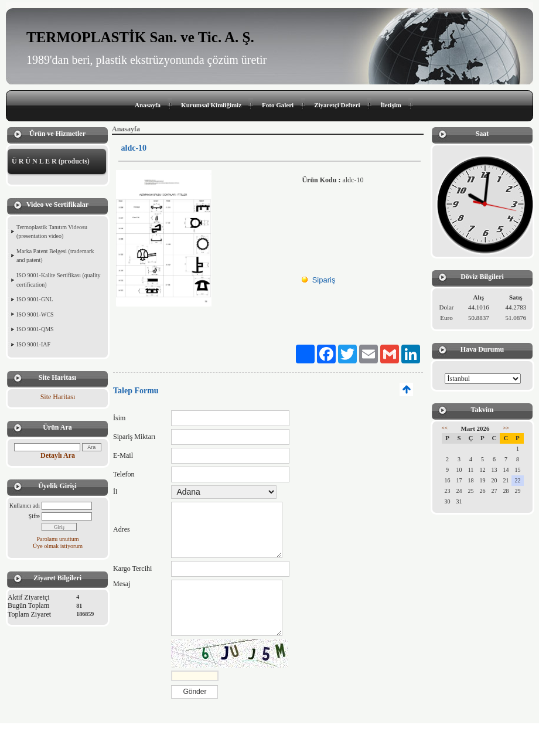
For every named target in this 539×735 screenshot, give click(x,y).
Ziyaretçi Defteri (337, 104)
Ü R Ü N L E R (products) (51, 161)
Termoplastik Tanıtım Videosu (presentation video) (51, 232)
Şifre (34, 516)
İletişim (390, 104)
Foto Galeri (278, 104)
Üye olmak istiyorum (58, 546)
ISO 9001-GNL (34, 299)
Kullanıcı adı (24, 505)
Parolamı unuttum (58, 539)
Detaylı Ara (57, 455)
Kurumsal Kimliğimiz (211, 104)
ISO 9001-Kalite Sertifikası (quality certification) (58, 280)
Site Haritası (58, 397)
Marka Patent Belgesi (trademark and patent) (55, 256)
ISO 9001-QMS (35, 329)
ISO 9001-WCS (35, 314)
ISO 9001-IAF (33, 344)
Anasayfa (148, 104)
